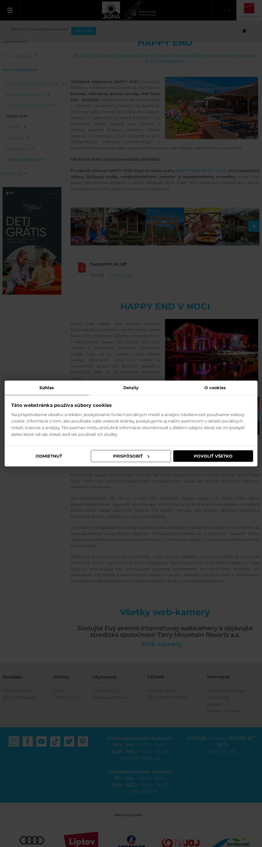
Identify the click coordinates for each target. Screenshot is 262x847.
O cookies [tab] (215, 387)
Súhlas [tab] (47, 387)
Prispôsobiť (131, 455)
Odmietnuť (49, 455)
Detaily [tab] (131, 387)
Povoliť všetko (212, 455)
